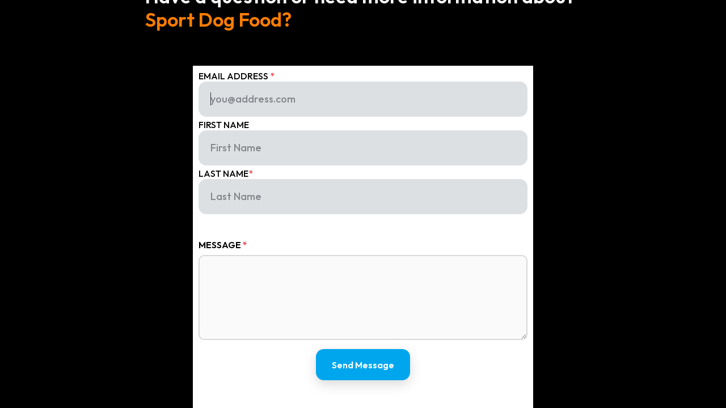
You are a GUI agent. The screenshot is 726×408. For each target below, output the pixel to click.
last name (226, 173)
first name (224, 124)
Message (223, 244)
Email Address (237, 75)
